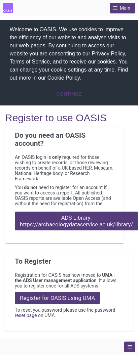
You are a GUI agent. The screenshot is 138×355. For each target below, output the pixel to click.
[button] (84, 79)
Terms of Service (30, 61)
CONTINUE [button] (68, 94)
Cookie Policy (63, 78)
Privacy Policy (108, 53)
